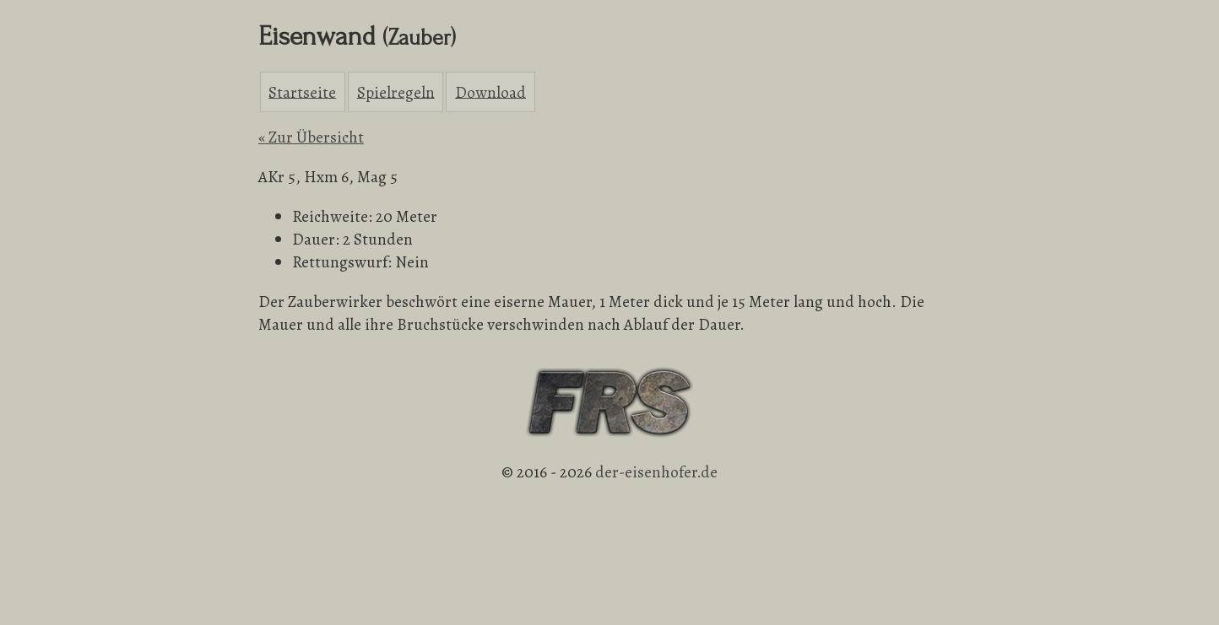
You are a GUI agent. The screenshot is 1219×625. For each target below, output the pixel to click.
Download (490, 91)
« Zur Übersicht (311, 137)
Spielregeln (396, 91)
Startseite (302, 91)
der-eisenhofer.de (656, 472)
